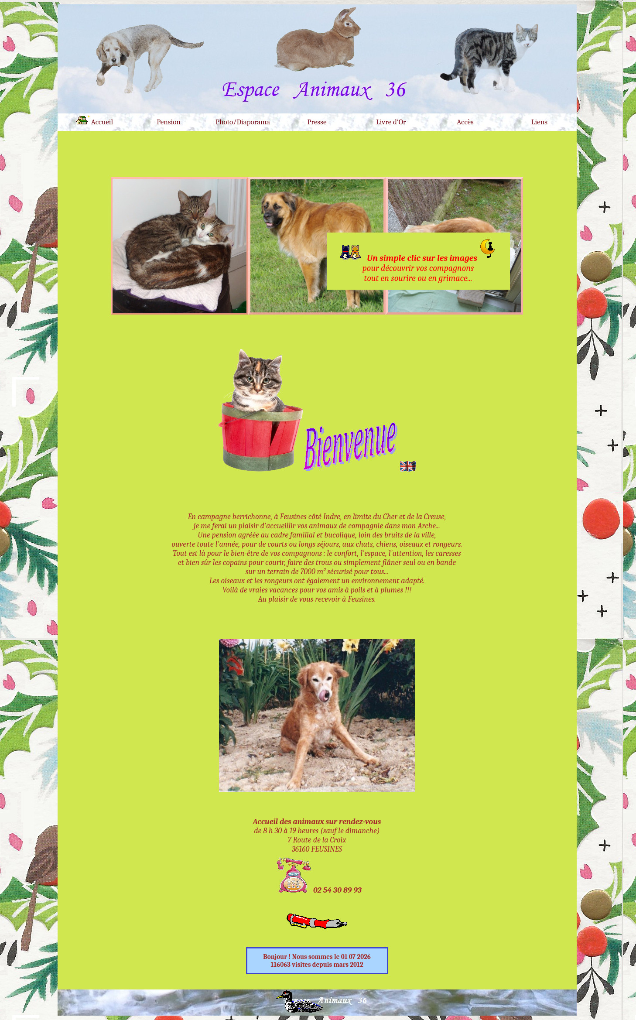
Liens (539, 122)
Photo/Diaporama (242, 122)
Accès (465, 122)
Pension (169, 122)
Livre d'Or (391, 122)
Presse (317, 122)
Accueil (94, 121)
